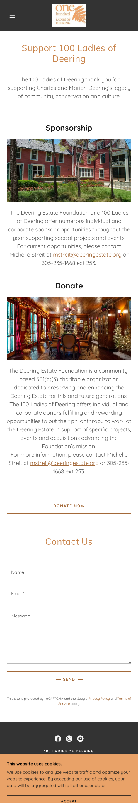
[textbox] (69, 572)
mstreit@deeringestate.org (87, 254)
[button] (13, 15)
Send (69, 679)
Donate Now (69, 505)
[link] (69, 15)
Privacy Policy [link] (99, 698)
